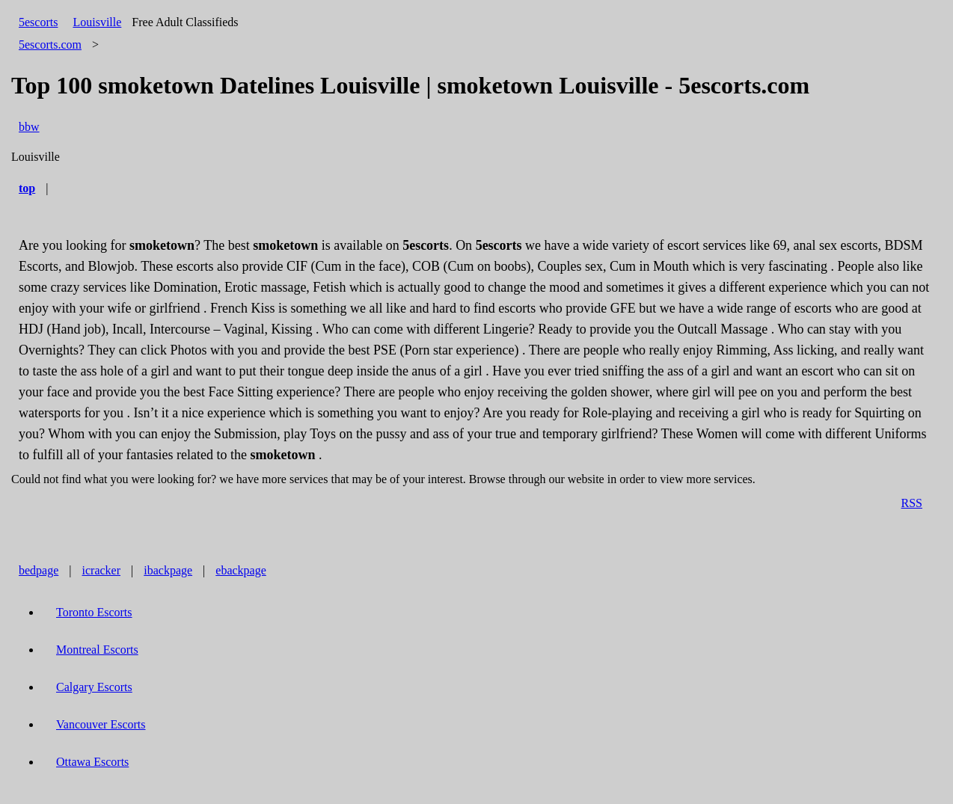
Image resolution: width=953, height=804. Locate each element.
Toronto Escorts (94, 612)
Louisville (97, 22)
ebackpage (240, 570)
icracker (101, 570)
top (27, 188)
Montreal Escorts (97, 649)
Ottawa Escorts (92, 761)
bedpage (38, 570)
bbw (29, 126)
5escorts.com (50, 44)
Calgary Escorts (94, 687)
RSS (911, 503)
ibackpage (168, 570)
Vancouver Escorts (101, 724)
